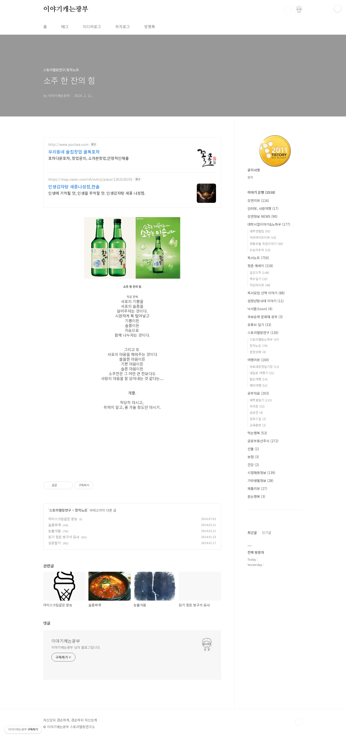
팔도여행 (258, 379)
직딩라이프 (260, 285)
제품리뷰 (257, 488)
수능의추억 (260, 250)
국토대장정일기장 (264, 366)
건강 (253, 464)
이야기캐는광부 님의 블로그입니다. (76, 647)
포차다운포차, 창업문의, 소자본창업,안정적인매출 (88, 158)
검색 (287, 9)
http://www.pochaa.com (68, 144)
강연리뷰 (258, 200)
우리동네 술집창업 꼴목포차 (74, 151)
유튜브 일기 (259, 324)
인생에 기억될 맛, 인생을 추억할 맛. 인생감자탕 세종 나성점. (96, 193)
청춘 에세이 (260, 265)
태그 (64, 26)
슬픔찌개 (54, 524)
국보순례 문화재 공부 (265, 316)
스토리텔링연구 (60, 510)
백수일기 (258, 278)
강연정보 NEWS (262, 216)
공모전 (256, 412)
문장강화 (258, 352)
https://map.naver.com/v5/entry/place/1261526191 (90, 179)
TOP (299, 722)
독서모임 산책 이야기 (266, 292)
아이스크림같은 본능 (62, 518)
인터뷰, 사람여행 (262, 208)
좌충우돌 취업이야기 (266, 243)
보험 (253, 456)
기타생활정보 (260, 480)
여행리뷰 (258, 359)
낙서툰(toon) (259, 308)
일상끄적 (259, 272)
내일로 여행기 (262, 373)
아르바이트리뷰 (263, 237)
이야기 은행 (261, 192)
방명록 (149, 26)
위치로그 (122, 26)
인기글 (266, 532)
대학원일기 (261, 400)
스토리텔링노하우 (264, 339)
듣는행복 (256, 496)
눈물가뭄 (54, 530)
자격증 (257, 406)
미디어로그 (92, 26)
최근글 (252, 532)
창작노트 (81, 510)
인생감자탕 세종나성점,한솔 (74, 186)
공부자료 (258, 393)
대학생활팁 (260, 231)
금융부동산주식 (262, 440)
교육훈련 (258, 425)
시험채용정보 (261, 472)
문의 (250, 177)
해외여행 (258, 385)
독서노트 (258, 257)
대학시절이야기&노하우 (268, 224)
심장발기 (54, 542)
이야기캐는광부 (65, 9)
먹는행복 (257, 432)
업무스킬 (258, 419)
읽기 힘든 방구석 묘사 (63, 536)
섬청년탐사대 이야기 (265, 300)
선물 (253, 448)
